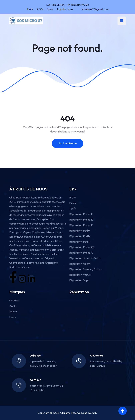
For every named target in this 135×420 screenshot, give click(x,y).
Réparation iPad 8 (79, 236)
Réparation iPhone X (81, 252)
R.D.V (39, 9)
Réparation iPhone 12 (81, 219)
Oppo (12, 317)
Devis (50, 9)
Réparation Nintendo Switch (85, 258)
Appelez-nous (65, 9)
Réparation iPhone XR (81, 247)
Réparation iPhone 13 (81, 225)
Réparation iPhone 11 (81, 214)
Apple (12, 306)
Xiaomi (13, 311)
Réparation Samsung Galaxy (85, 269)
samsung (14, 300)
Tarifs (29, 9)
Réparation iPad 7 (79, 241)
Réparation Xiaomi (80, 263)
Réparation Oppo (79, 280)
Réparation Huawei (80, 274)
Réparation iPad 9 (79, 230)
